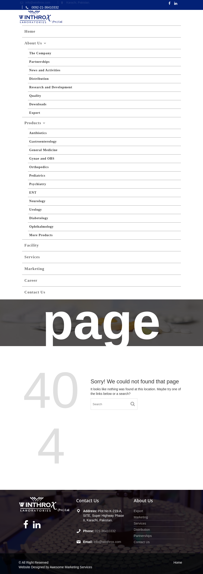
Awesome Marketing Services (71, 567)
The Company (40, 53)
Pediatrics (37, 175)
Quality (35, 96)
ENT (33, 192)
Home (29, 31)
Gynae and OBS (41, 158)
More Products (41, 235)
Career (31, 280)
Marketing (34, 269)
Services (32, 257)
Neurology (37, 201)
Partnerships (39, 61)
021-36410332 (105, 530)
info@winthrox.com (107, 540)
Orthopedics (39, 167)
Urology (35, 209)
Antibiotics (38, 133)
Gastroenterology (43, 141)
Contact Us (34, 292)
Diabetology (38, 218)
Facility (31, 245)
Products (32, 123)
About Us (33, 43)
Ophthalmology (41, 226)
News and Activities (45, 70)
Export (34, 113)
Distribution (39, 78)
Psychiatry (37, 184)
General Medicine (43, 150)
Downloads (37, 104)
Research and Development (50, 87)
